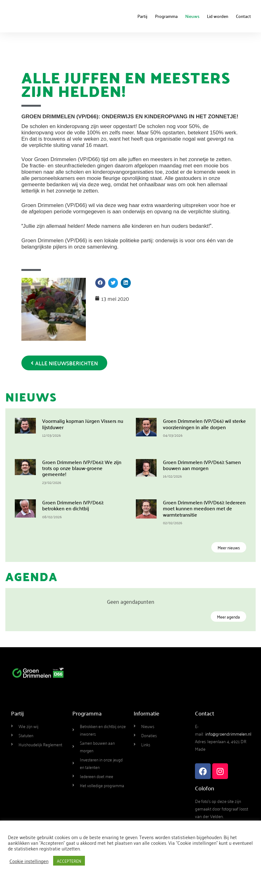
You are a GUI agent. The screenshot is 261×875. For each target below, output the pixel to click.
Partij (142, 16)
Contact (243, 16)
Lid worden (217, 16)
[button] (100, 283)
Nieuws (192, 16)
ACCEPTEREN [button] (69, 861)
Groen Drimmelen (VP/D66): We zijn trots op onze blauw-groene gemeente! (81, 467)
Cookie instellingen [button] (28, 861)
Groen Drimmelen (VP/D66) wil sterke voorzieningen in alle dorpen (204, 423)
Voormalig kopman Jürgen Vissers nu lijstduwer (82, 423)
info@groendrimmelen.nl (228, 734)
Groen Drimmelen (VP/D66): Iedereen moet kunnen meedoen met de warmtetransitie (204, 508)
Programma (166, 16)
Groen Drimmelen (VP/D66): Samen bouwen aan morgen (202, 464)
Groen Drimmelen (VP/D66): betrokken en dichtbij (72, 505)
